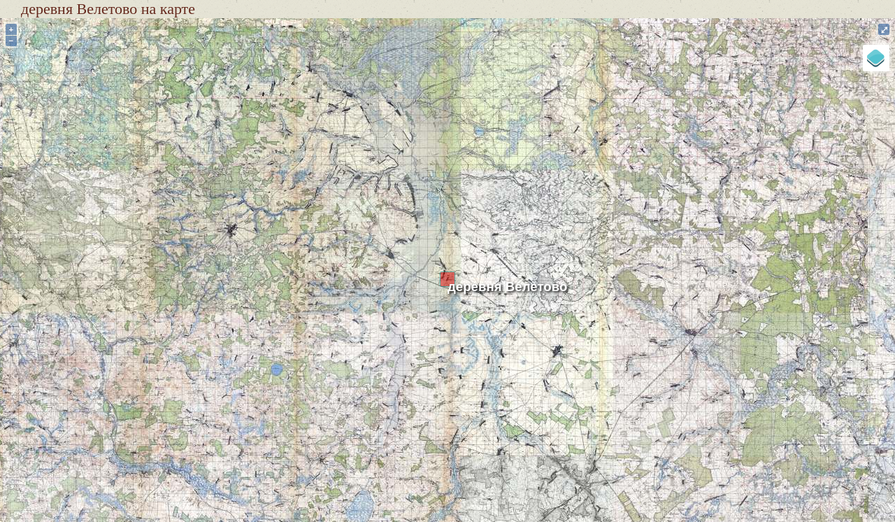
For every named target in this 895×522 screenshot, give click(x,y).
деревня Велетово (507, 286)
